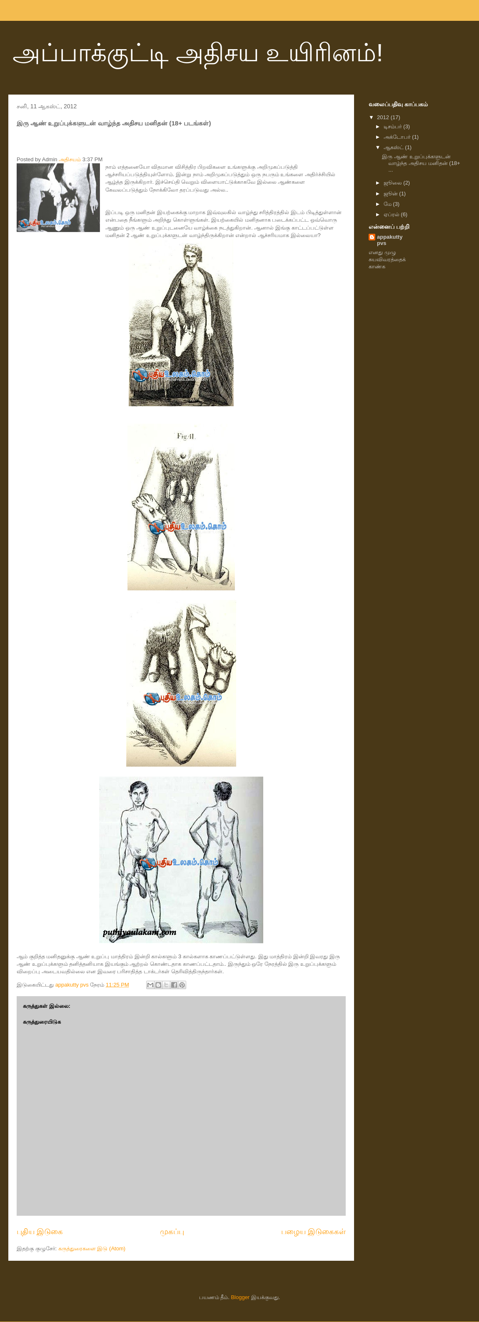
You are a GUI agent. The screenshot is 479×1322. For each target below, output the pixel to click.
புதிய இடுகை (40, 1231)
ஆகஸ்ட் (394, 147)
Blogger (240, 1297)
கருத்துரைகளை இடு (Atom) (91, 1248)
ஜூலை (394, 183)
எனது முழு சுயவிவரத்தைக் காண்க (387, 259)
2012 (384, 117)
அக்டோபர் (398, 137)
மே (388, 204)
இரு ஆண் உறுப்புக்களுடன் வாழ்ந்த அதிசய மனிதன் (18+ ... (421, 162)
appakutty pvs (389, 240)
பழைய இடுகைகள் (313, 1231)
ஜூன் (391, 193)
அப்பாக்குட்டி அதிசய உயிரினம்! (197, 53)
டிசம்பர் (394, 126)
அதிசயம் (70, 159)
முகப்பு (172, 1231)
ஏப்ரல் (392, 214)
